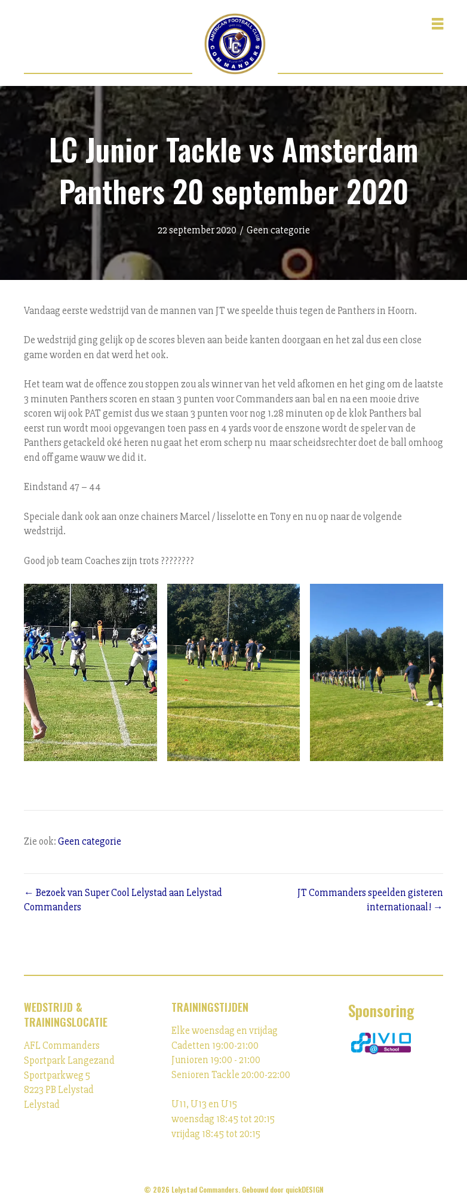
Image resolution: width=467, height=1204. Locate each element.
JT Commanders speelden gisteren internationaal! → (370, 900)
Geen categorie (278, 230)
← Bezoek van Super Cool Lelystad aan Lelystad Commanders (123, 900)
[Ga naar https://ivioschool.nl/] (381, 1043)
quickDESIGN (304, 1189)
